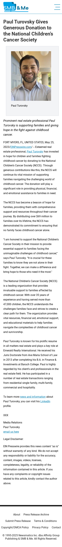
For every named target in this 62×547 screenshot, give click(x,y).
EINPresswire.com (20, 147)
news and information (33, 396)
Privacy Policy (40, 527)
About (16, 514)
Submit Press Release (18, 521)
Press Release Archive (36, 514)
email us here (11, 431)
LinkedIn (45, 401)
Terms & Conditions (45, 521)
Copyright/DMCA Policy (15, 527)
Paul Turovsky (35, 151)
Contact (56, 527)
